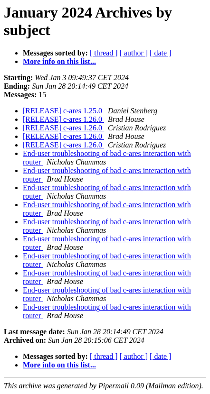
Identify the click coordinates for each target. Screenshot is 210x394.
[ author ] (134, 53)
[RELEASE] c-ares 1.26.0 (63, 119)
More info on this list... (59, 61)
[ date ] (160, 53)
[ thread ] (104, 53)
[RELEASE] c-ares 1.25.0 (63, 111)
